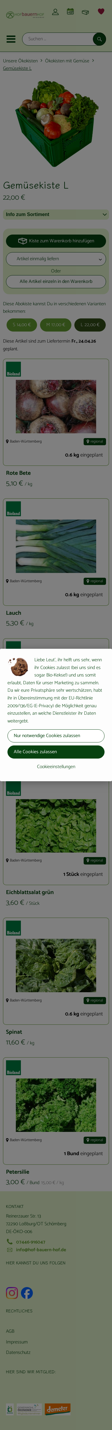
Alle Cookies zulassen (35, 752)
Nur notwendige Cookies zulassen (47, 736)
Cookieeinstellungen (56, 767)
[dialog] (56, 715)
